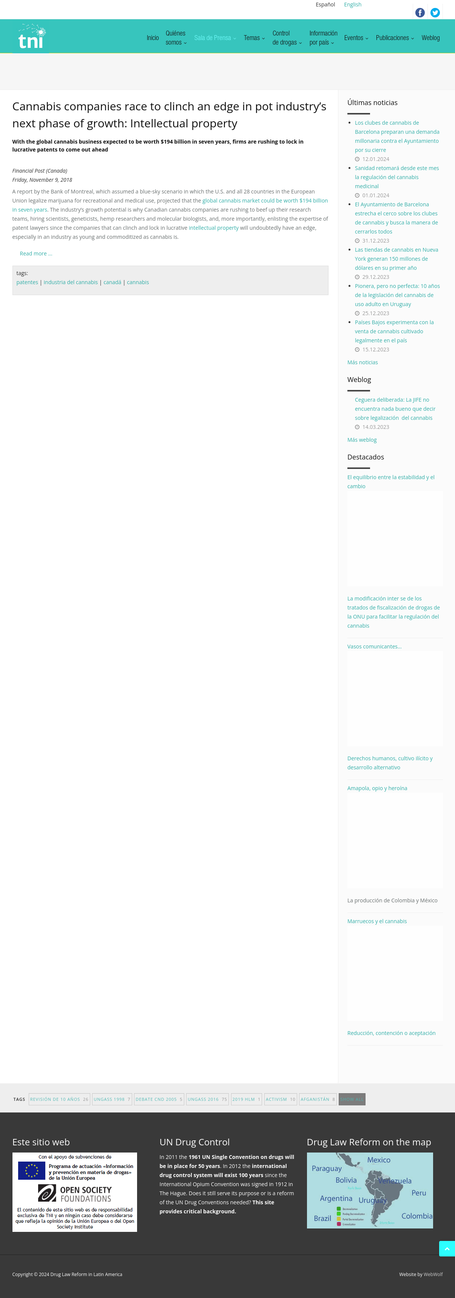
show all (352, 1106)
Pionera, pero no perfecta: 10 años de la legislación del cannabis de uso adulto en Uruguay (397, 295)
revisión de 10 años (59, 1106)
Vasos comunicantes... (395, 695)
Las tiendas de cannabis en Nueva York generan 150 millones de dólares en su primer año (396, 258)
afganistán (318, 1106)
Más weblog (362, 439)
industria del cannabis (71, 282)
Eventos (356, 38)
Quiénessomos (177, 38)
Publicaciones (395, 38)
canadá (112, 282)
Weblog (431, 38)
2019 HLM (247, 1106)
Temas (255, 38)
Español (325, 4)
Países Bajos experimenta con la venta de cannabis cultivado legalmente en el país (394, 331)
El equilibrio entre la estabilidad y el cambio (395, 529)
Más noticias (362, 362)
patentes (27, 282)
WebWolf (433, 1274)
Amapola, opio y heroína (395, 844)
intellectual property (214, 227)
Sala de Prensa (215, 38)
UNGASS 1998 (112, 1106)
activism (281, 1106)
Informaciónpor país (324, 38)
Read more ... (36, 253)
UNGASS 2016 (207, 1106)
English (352, 4)
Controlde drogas (288, 38)
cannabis (138, 282)
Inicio (153, 38)
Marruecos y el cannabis (395, 969)
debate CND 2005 (159, 1106)
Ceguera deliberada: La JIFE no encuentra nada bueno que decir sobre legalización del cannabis (395, 408)
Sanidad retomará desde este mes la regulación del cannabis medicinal (397, 177)
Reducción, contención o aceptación (391, 1033)
